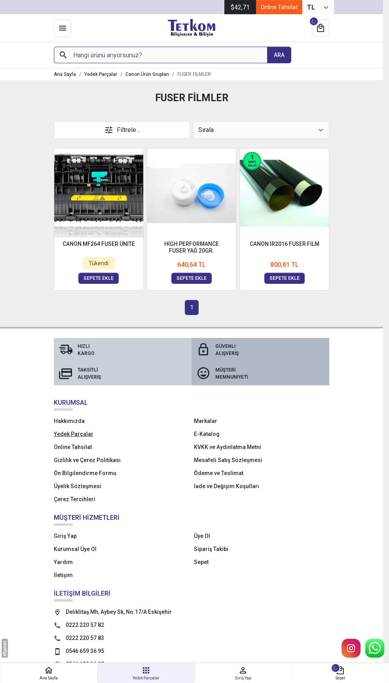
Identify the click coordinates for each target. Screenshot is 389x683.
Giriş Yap (65, 536)
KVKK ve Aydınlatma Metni (227, 447)
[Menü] (62, 28)
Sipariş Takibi (211, 549)
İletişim (63, 575)
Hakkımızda (69, 421)
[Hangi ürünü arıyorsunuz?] (160, 55)
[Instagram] (351, 648)
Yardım (63, 562)
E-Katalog (207, 434)
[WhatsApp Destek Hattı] (374, 648)
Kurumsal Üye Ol (75, 549)
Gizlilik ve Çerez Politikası (87, 460)
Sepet (201, 562)
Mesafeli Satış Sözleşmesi (228, 460)
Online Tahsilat (279, 7)
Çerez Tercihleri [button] (74, 499)
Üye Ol (202, 536)
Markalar (205, 421)
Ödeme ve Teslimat (218, 473)
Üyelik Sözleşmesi (77, 486)
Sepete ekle (98, 278)
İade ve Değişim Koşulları (226, 486)
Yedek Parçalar (73, 434)
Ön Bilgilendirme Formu (85, 473)
